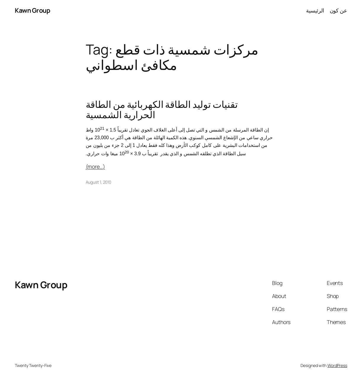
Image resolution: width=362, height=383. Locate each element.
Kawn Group (32, 10)
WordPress (337, 365)
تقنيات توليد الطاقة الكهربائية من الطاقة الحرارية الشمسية (162, 109)
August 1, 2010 (98, 182)
